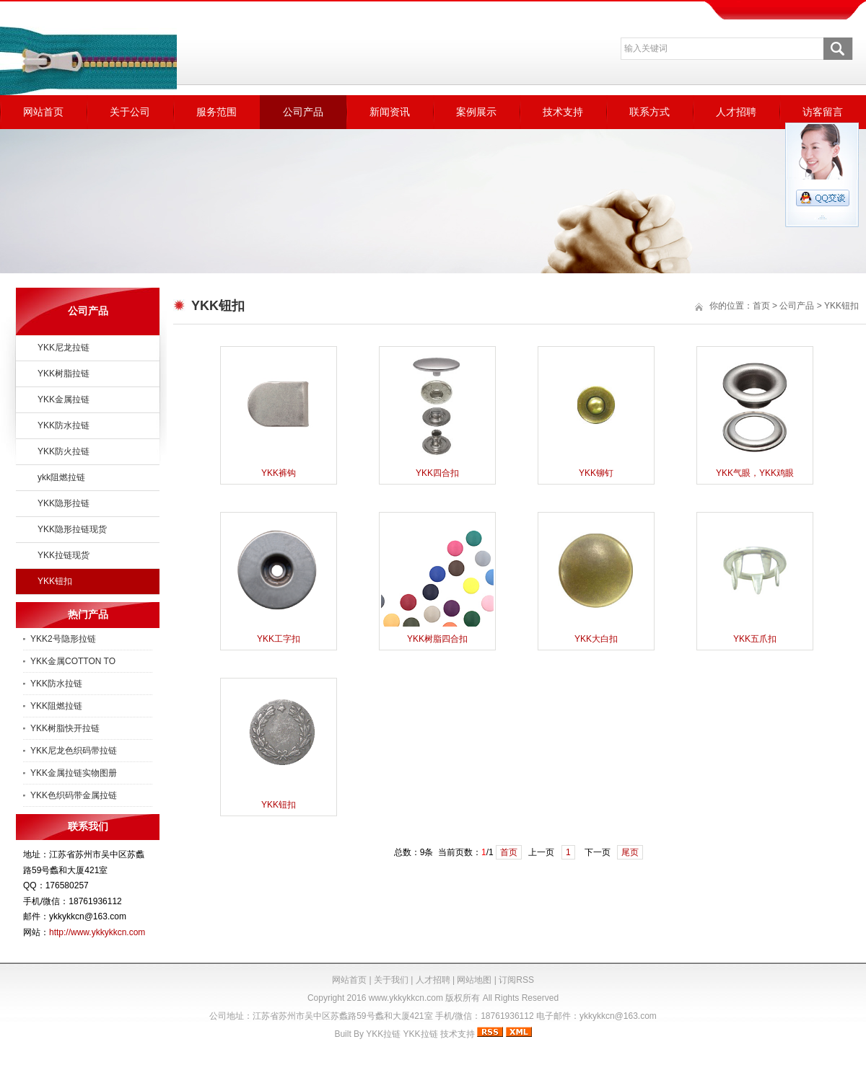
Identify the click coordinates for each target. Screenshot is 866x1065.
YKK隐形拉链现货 (72, 529)
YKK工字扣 (278, 639)
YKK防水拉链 (63, 425)
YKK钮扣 (55, 581)
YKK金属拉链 (63, 399)
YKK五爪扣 (755, 639)
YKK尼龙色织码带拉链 (73, 751)
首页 (761, 306)
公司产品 (303, 112)
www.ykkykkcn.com (406, 998)
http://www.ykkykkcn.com (97, 932)
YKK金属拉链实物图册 (73, 773)
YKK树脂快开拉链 (65, 728)
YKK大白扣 (596, 639)
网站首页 (43, 112)
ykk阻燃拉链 (61, 477)
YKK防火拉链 (63, 451)
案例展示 (476, 112)
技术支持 (563, 112)
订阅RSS (516, 980)
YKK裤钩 (278, 473)
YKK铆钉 (596, 473)
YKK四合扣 (437, 473)
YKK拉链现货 (63, 555)
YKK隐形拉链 (63, 503)
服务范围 (216, 112)
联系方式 (649, 112)
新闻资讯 (389, 112)
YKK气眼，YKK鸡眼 (755, 473)
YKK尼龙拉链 (63, 348)
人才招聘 (736, 112)
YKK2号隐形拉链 (63, 639)
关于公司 (130, 112)
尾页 (630, 852)
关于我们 (391, 980)
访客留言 (822, 112)
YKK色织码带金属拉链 (73, 795)
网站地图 (474, 980)
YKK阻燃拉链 (56, 706)
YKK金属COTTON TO (72, 661)
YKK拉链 (383, 1034)
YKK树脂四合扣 (437, 639)
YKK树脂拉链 (63, 373)
